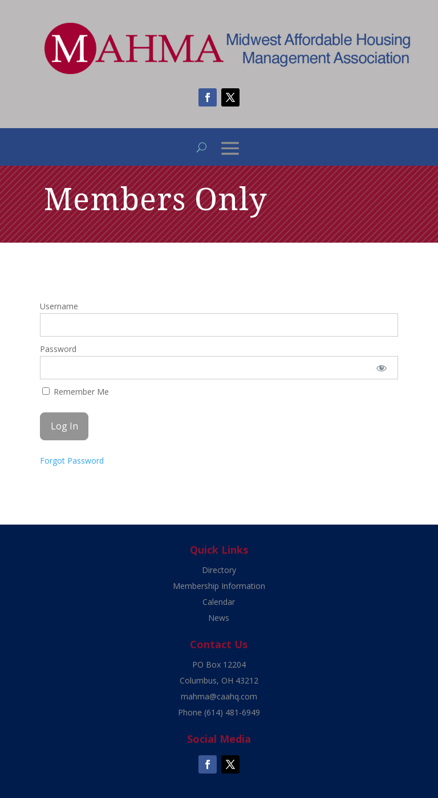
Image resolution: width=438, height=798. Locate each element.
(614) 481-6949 (232, 712)
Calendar (218, 601)
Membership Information (219, 585)
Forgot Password (72, 460)
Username (59, 306)
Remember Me (75, 391)
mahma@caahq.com (219, 696)
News (218, 617)
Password (58, 348)
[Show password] (382, 367)
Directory (219, 569)
